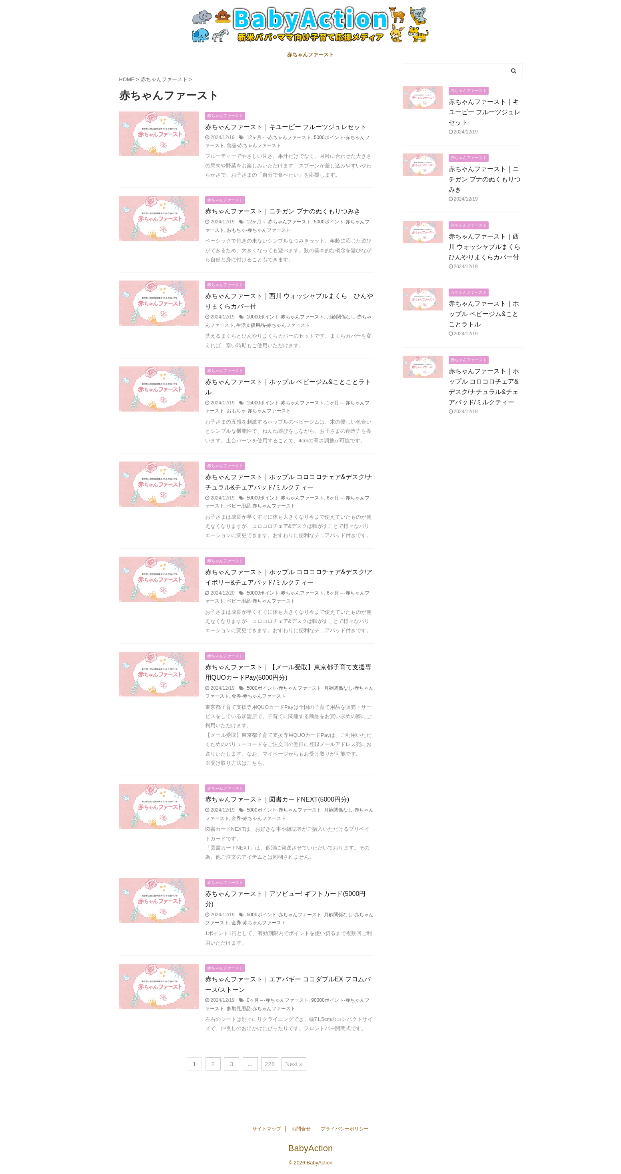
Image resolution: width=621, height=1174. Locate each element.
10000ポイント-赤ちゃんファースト (285, 317)
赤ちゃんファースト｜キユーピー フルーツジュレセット (286, 126)
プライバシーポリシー (345, 1129)
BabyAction (310, 1148)
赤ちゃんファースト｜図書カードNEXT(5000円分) (277, 799)
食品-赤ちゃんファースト (254, 145)
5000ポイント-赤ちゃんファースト (284, 688)
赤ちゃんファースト (310, 55)
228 (270, 1064)
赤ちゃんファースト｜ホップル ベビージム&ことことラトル (484, 314)
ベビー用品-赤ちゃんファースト (261, 506)
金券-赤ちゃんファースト (259, 696)
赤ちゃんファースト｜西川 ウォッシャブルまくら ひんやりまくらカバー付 (488, 247)
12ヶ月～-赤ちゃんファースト (279, 137)
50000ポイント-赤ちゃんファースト (285, 498)
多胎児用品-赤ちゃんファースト (261, 1008)
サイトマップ (266, 1129)
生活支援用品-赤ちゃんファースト (273, 325)
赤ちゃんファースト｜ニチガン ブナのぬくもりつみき (282, 211)
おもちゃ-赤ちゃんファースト (259, 230)
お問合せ (301, 1129)
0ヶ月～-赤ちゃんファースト (278, 1000)
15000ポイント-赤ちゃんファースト (285, 403)
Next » (293, 1064)
